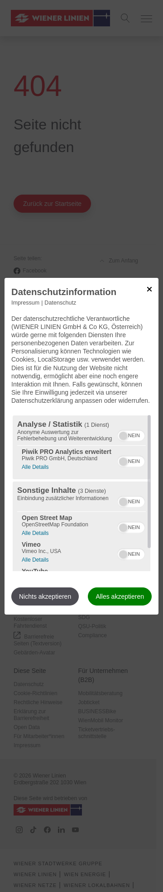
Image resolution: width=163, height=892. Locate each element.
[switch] (131, 434)
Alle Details (35, 466)
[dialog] (81, 445)
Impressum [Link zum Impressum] (25, 302)
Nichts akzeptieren (45, 596)
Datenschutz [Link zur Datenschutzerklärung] (60, 302)
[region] (81, 493)
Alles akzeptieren (120, 596)
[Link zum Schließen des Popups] (149, 288)
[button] (123, 436)
